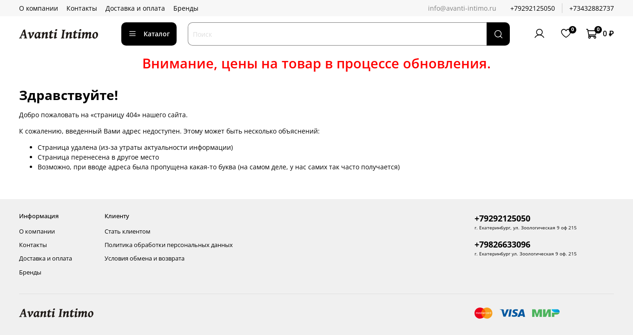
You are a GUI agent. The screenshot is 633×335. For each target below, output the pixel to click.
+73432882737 (591, 8)
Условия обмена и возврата (145, 258)
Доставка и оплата (135, 8)
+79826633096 (502, 244)
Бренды (185, 8)
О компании (38, 8)
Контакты (81, 8)
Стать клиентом (128, 231)
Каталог (149, 33)
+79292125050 (532, 8)
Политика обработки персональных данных (169, 245)
